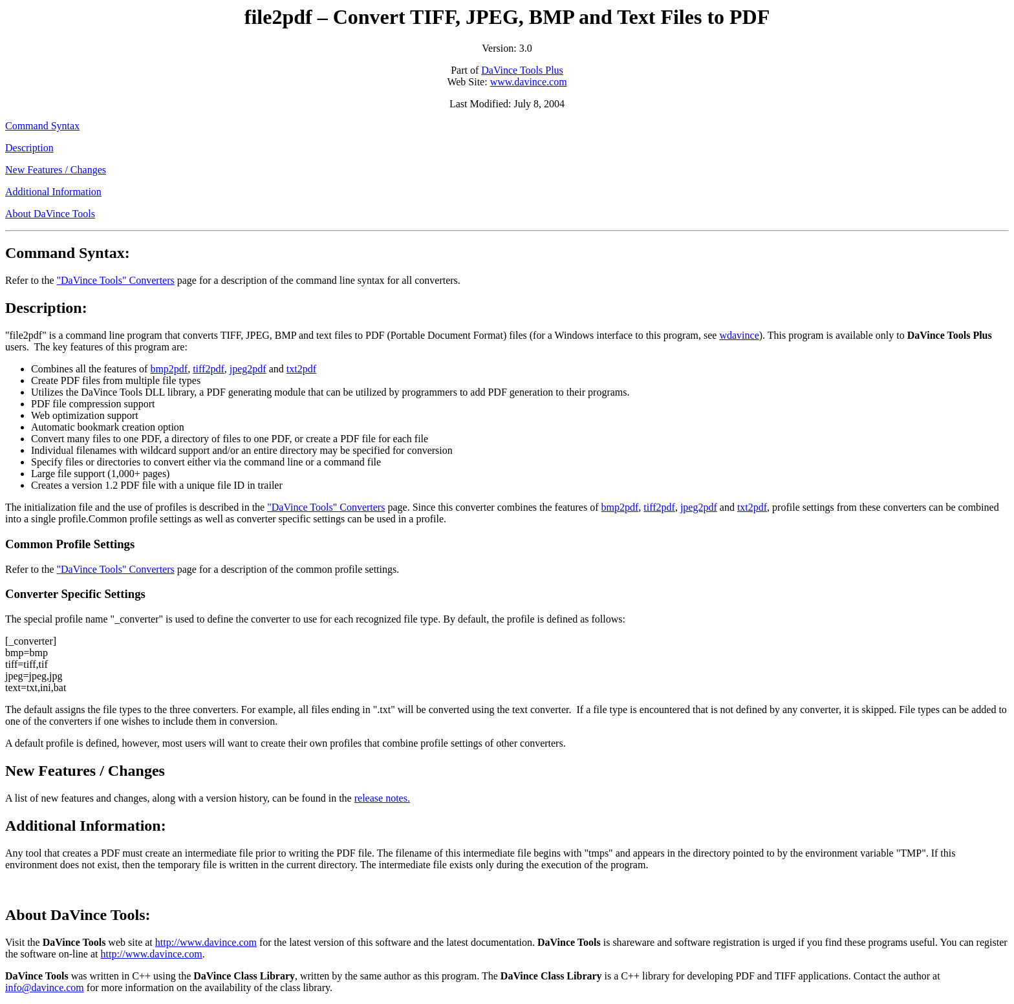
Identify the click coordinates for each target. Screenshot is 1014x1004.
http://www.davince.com (206, 942)
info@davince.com (44, 987)
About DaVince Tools (50, 213)
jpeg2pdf (248, 368)
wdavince (739, 335)
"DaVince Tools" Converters (116, 280)
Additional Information (53, 191)
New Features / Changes (55, 169)
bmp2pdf (169, 368)
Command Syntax (42, 125)
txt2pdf (301, 368)
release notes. (382, 798)
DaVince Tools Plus (522, 70)
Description (29, 147)
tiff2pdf (208, 368)
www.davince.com (528, 81)
